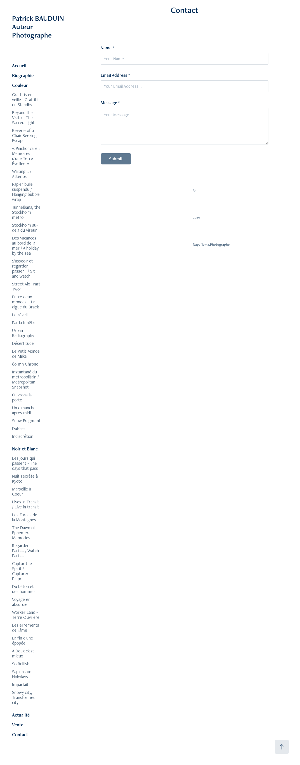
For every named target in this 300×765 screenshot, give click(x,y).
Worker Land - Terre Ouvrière (25, 614)
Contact (20, 734)
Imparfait (20, 684)
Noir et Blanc (25, 449)
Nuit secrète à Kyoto (25, 478)
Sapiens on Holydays (21, 674)
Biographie (23, 75)
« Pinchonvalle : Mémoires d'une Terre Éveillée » (26, 155)
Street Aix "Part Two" (26, 286)
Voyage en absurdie (21, 601)
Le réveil (19, 315)
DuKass (18, 428)
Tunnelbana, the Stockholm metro (26, 212)
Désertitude (23, 343)
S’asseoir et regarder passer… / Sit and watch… (23, 268)
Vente (17, 725)
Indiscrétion (22, 436)
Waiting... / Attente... (21, 173)
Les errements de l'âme (25, 627)
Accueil (19, 65)
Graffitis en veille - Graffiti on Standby (24, 100)
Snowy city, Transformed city (24, 697)
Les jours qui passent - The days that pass (25, 463)
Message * (110, 103)
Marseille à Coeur (21, 491)
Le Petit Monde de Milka (26, 353)
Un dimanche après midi (24, 410)
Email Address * (115, 75)
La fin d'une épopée (22, 640)
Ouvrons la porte (22, 397)
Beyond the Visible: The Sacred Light (23, 117)
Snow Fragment (26, 421)
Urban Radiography (23, 332)
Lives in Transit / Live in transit (25, 504)
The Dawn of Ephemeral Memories (23, 533)
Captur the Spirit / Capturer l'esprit (22, 571)
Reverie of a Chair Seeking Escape (24, 135)
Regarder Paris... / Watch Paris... (25, 551)
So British (20, 664)
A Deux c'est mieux (23, 653)
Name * (107, 48)
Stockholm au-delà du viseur (25, 227)
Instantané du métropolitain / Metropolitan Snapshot (25, 379)
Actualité (21, 715)
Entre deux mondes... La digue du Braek (25, 302)
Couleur (20, 85)
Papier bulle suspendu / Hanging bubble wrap (26, 191)
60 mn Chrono (25, 364)
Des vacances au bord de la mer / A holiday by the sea (25, 245)
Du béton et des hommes (24, 588)
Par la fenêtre (24, 322)
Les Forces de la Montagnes (24, 517)
